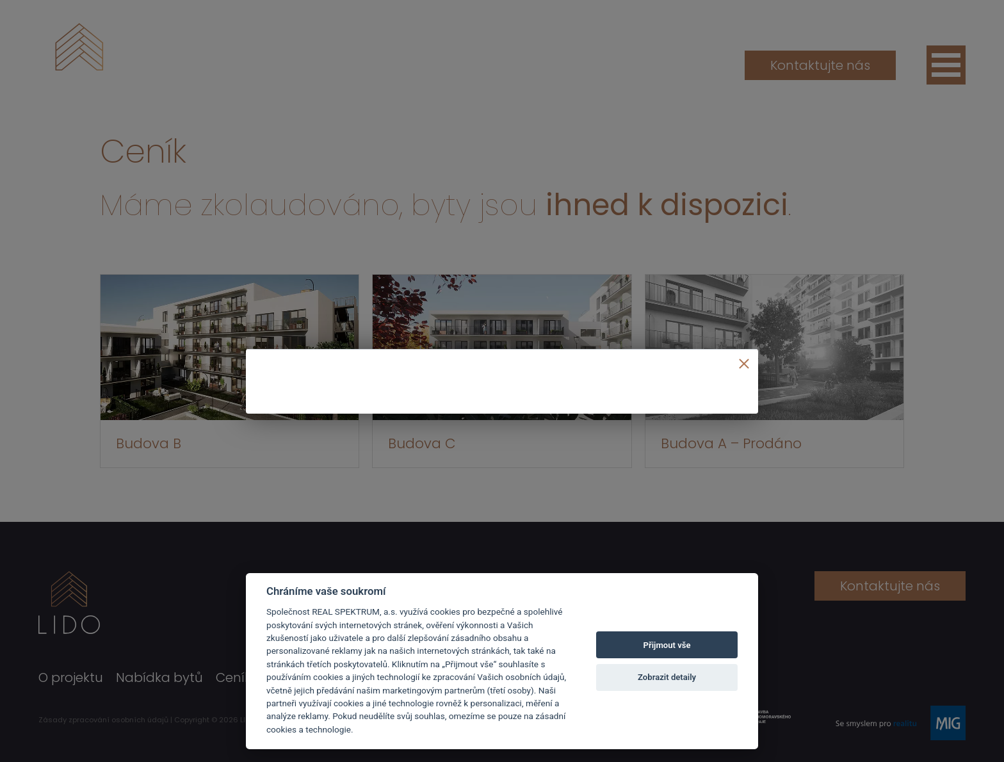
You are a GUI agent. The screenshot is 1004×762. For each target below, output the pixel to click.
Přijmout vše (667, 645)
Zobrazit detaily (667, 677)
